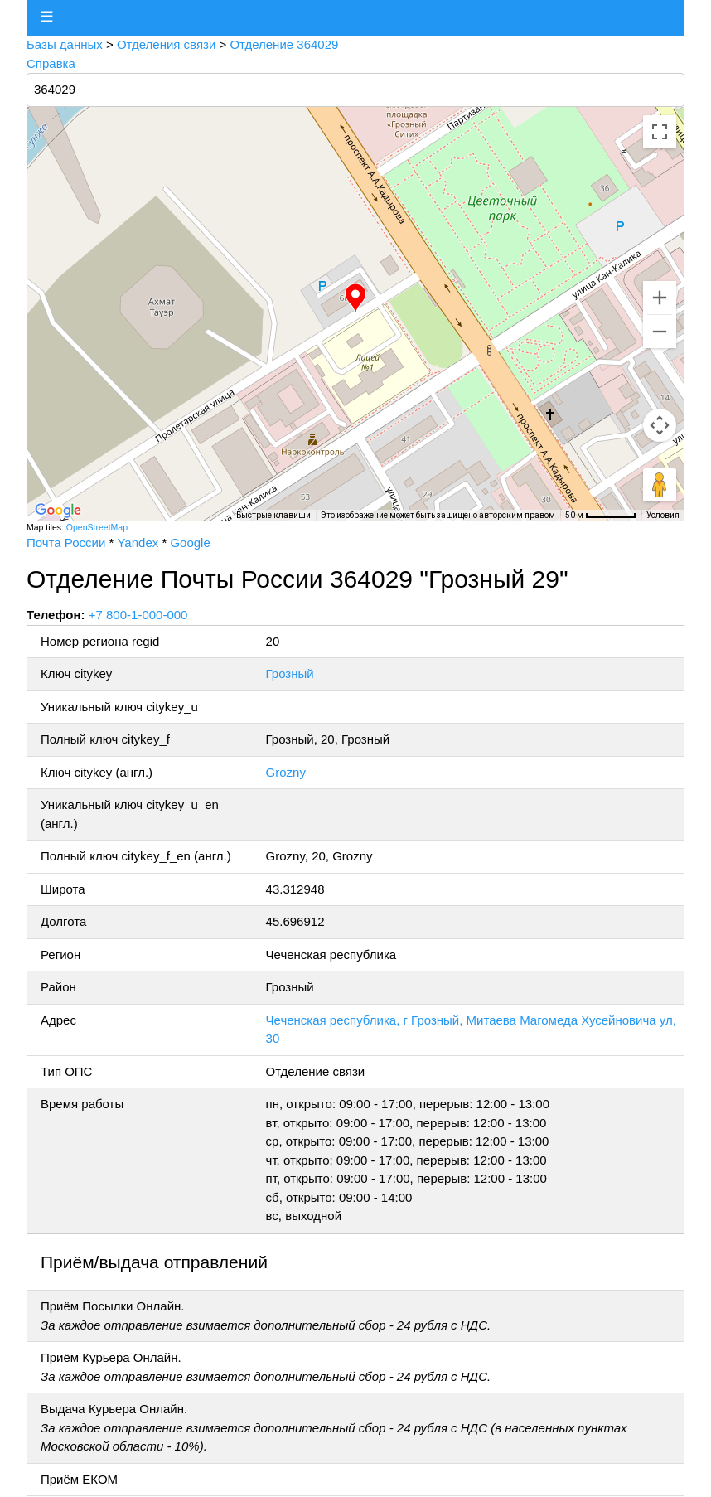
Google (190, 542)
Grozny (286, 772)
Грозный (290, 673)
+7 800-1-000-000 (138, 615)
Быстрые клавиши (273, 515)
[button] (355, 298)
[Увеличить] (659, 297)
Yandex (137, 542)
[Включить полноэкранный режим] (659, 131)
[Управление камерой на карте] (659, 425)
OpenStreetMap (97, 527)
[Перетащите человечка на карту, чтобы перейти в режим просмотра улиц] (659, 484)
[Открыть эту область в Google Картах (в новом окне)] (58, 510)
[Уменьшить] (659, 331)
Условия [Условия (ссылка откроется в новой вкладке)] (663, 515)
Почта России (66, 542)
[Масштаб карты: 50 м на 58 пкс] (600, 515)
